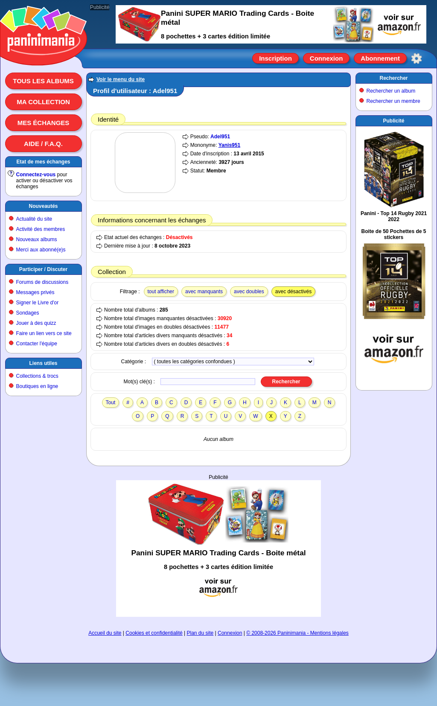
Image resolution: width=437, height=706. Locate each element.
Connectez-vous (36, 175)
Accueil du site (104, 633)
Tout (111, 403)
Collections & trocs (37, 376)
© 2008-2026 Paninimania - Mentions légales (297, 633)
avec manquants (204, 292)
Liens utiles (43, 363)
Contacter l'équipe (36, 344)
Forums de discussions (42, 282)
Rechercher (393, 78)
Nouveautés (43, 206)
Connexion (326, 58)
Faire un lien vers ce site (44, 333)
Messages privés (35, 292)
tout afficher (161, 292)
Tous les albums (43, 81)
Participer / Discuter (43, 269)
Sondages (27, 313)
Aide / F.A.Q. (43, 143)
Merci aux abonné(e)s (41, 250)
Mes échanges (43, 122)
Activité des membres (40, 229)
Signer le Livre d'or (37, 303)
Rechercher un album (391, 91)
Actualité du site (34, 219)
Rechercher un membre (393, 101)
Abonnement (380, 58)
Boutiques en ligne (37, 386)
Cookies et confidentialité (153, 633)
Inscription (275, 58)
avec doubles (249, 292)
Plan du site (200, 633)
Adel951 (220, 137)
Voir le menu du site (120, 79)
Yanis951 (229, 145)
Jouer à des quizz (36, 323)
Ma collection (43, 101)
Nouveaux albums (36, 239)
